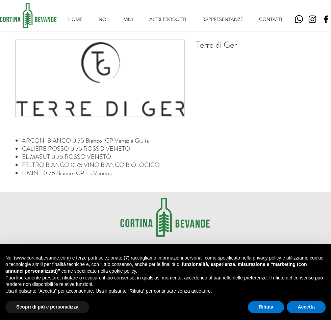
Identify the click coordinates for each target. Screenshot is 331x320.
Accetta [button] (306, 307)
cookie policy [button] (122, 271)
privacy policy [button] (267, 258)
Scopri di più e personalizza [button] (47, 307)
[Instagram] (312, 19)
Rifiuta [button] (266, 307)
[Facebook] (326, 19)
